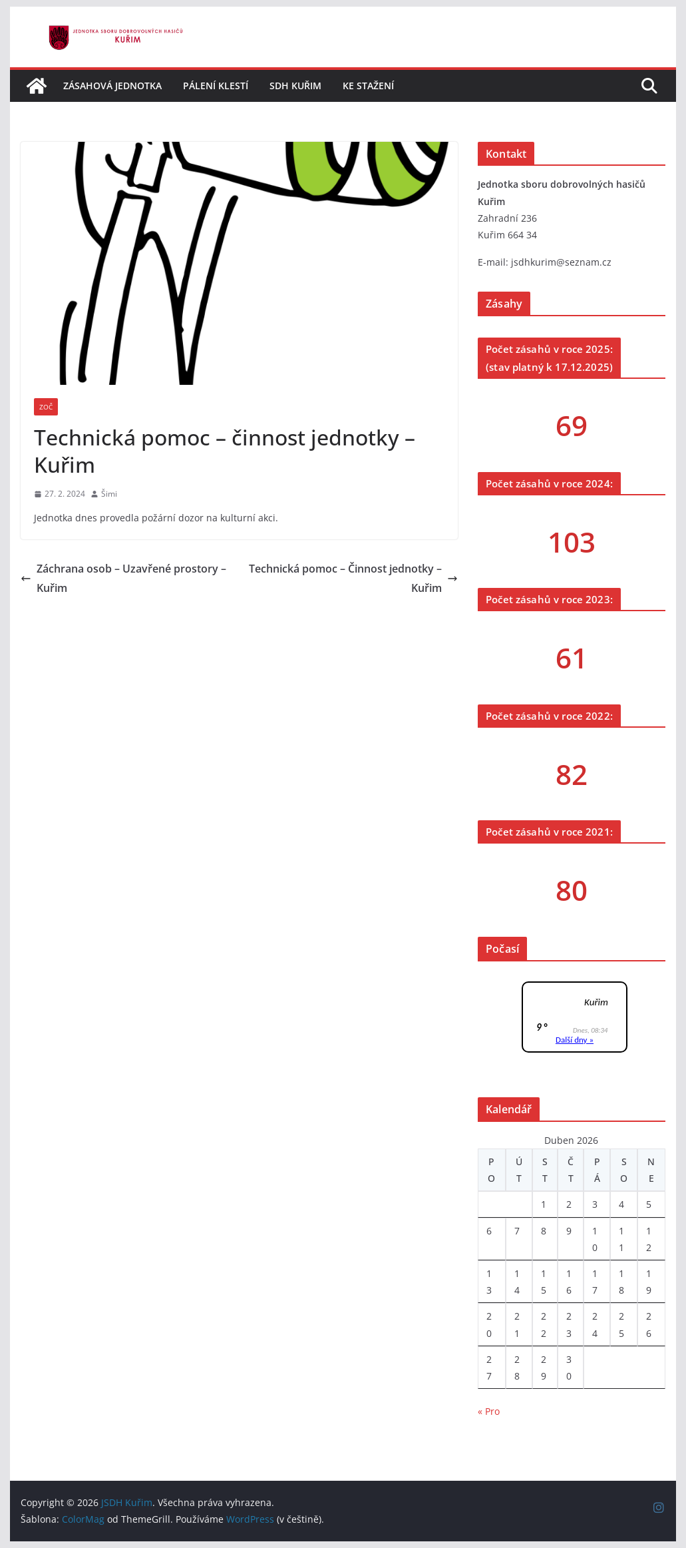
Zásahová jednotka (112, 85)
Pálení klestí (215, 85)
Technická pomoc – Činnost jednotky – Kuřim (353, 578)
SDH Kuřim (295, 85)
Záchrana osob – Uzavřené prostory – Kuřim (123, 578)
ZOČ (46, 406)
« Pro (489, 1411)
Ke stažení (368, 85)
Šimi (109, 493)
